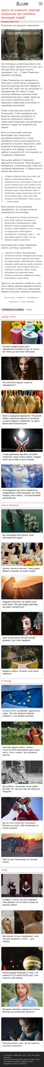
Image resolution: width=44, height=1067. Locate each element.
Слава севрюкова (27, 302)
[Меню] (40, 4)
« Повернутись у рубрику (12, 310)
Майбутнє (21, 297)
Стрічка (29, 310)
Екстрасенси (10, 297)
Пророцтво (14, 302)
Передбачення (33, 297)
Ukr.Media (16, 75)
